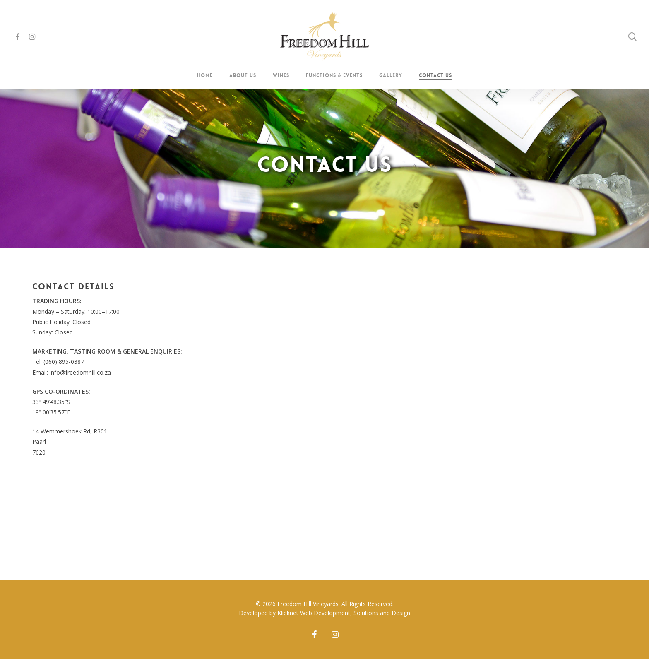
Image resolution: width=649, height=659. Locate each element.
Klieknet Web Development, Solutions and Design (343, 613)
